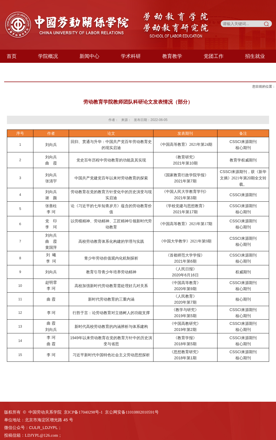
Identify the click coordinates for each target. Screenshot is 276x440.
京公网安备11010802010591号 (131, 412)
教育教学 (172, 56)
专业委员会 (64, 69)
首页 (12, 56)
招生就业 (255, 56)
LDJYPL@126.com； (43, 435)
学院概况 (48, 56)
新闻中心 (89, 56)
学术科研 (131, 56)
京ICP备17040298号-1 (83, 412)
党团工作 (214, 56)
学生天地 (21, 69)
